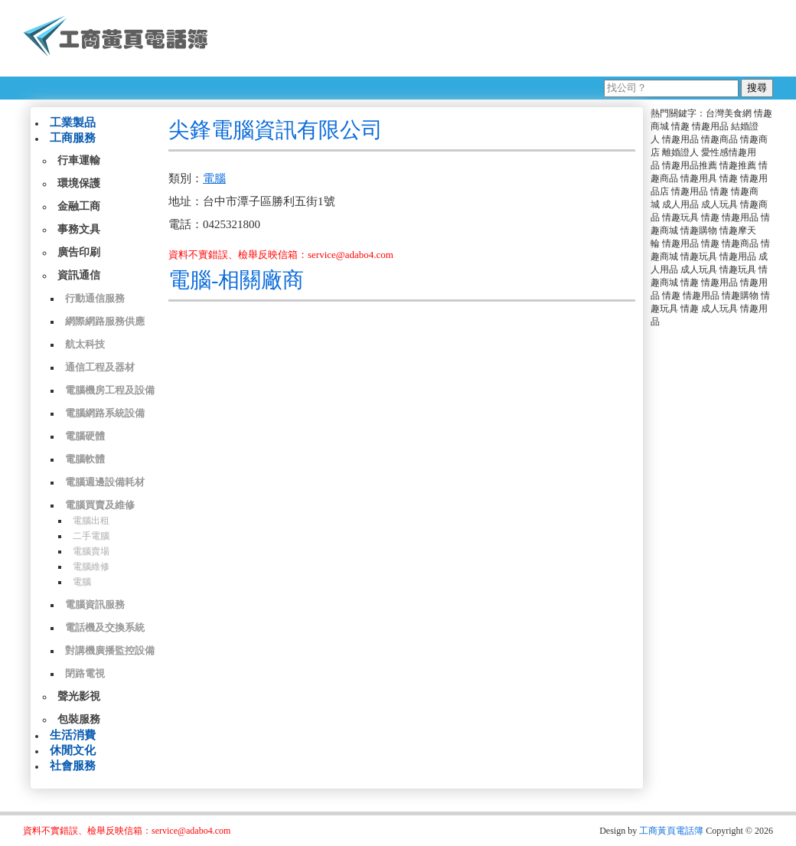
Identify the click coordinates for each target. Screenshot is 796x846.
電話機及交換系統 (105, 627)
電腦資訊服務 (95, 604)
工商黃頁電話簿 (671, 830)
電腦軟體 (85, 459)
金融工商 (78, 206)
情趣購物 (698, 230)
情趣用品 (710, 126)
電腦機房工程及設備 (110, 390)
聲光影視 (78, 696)
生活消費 (73, 735)
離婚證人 (680, 152)
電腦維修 (91, 566)
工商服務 (73, 138)
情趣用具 (698, 178)
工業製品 (73, 122)
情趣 (680, 126)
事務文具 (78, 229)
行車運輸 (78, 160)
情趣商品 (719, 139)
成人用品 (680, 204)
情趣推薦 (737, 165)
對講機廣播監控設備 (110, 650)
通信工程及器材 (100, 367)
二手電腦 (91, 536)
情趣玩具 (680, 217)
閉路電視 (85, 673)
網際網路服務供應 (105, 321)
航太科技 (85, 344)
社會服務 (73, 765)
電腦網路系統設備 (105, 413)
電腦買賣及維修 (100, 505)
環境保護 (78, 183)
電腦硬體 (85, 436)
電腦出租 (91, 520)
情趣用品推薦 (689, 165)
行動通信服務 (95, 298)
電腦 (82, 582)
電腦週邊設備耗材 (105, 482)
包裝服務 (78, 719)
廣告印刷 (78, 252)
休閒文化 (73, 750)
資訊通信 (78, 275)
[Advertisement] (496, 38)
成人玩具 (719, 204)
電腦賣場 (91, 551)
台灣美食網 (729, 113)
